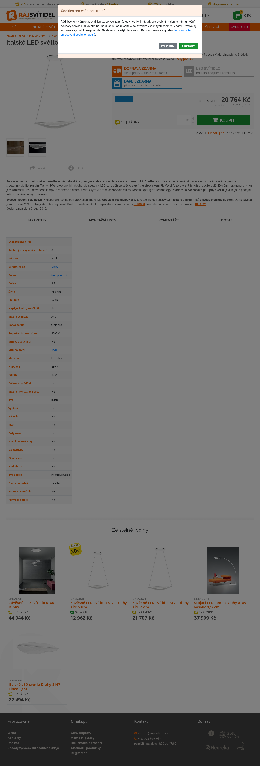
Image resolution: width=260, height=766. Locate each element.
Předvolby (167, 45)
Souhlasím (188, 45)
